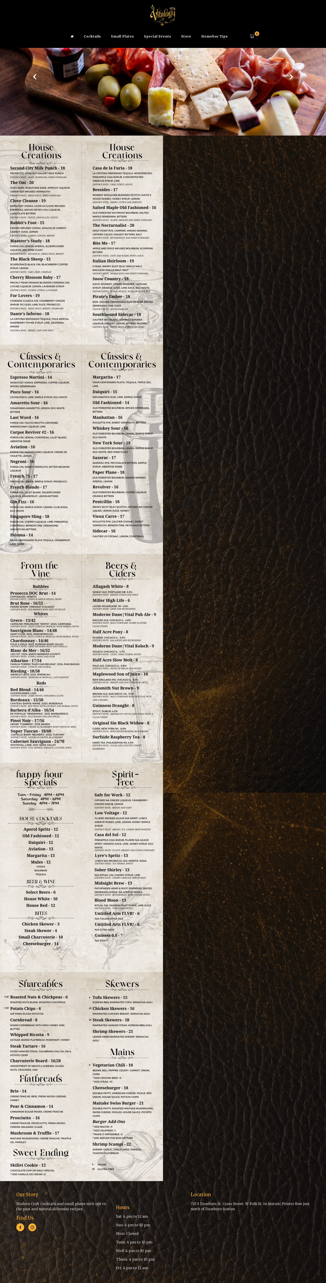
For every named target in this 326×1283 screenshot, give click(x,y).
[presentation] (35, 76)
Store (186, 36)
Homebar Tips (214, 36)
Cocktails (92, 36)
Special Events (157, 36)
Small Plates (122, 36)
